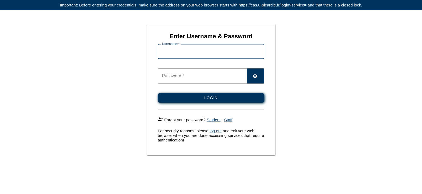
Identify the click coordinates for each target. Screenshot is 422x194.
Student (214, 119)
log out (216, 131)
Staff (228, 119)
